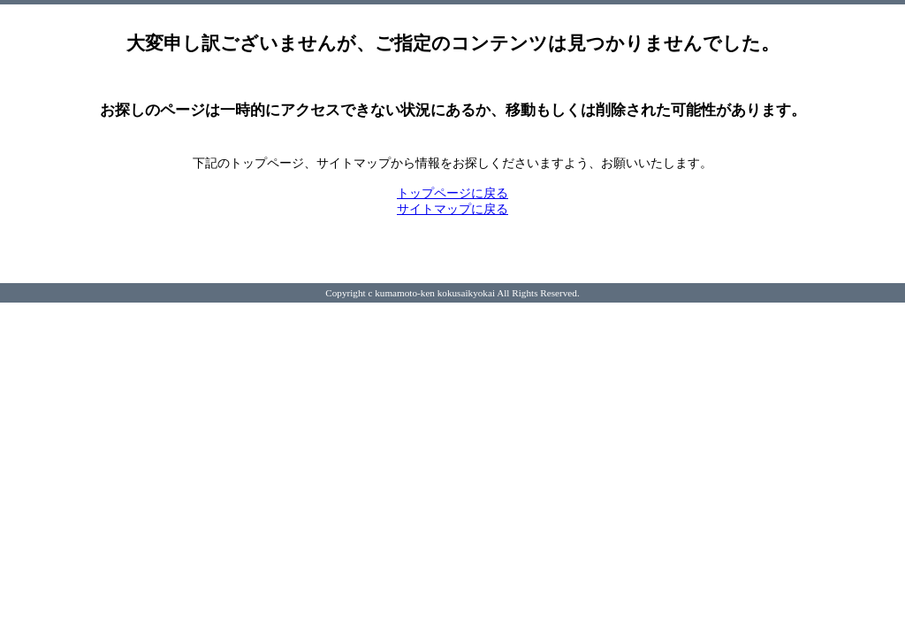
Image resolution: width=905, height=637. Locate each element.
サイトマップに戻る (452, 209)
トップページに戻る (452, 193)
